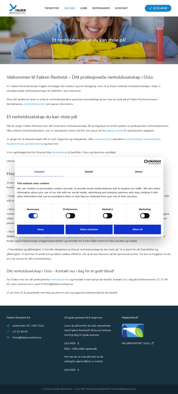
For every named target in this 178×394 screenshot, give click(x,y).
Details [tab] (89, 171)
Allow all (137, 229)
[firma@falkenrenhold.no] (10, 337)
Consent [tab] (39, 171)
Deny (41, 229)
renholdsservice (59, 279)
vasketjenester (103, 139)
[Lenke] (17, 8)
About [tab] (138, 171)
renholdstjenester (34, 104)
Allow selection (89, 229)
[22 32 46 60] (10, 331)
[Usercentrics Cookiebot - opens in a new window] (146, 162)
